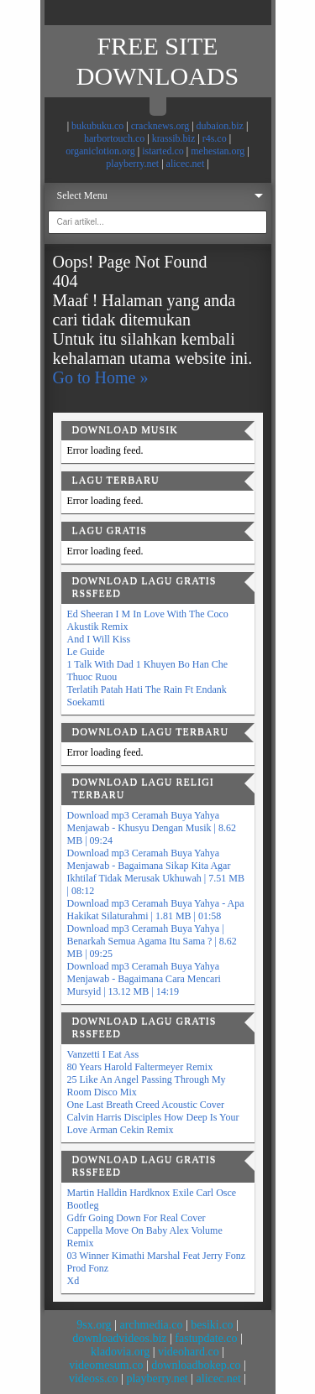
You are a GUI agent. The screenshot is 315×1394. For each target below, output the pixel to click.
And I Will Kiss (99, 639)
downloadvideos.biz (119, 1338)
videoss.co (93, 1378)
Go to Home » (101, 377)
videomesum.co (106, 1365)
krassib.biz (174, 138)
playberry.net (132, 163)
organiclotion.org (100, 151)
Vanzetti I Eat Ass (103, 1054)
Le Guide (86, 652)
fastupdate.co (206, 1338)
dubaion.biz (220, 126)
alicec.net (185, 163)
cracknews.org (160, 126)
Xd (73, 1281)
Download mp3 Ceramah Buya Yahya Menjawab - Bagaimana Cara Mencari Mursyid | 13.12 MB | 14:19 (144, 978)
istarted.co (163, 151)
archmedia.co (150, 1325)
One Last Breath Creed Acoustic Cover (146, 1105)
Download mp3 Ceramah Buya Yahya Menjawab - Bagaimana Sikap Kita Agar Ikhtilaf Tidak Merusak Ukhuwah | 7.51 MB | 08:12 (155, 872)
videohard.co (188, 1351)
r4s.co (214, 138)
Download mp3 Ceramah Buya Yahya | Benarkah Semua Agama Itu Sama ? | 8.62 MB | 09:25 (152, 941)
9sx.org (93, 1325)
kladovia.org (120, 1351)
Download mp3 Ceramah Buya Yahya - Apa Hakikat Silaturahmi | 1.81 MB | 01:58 (155, 909)
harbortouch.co (114, 138)
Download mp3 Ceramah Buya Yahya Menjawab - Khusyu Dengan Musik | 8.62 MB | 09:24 (151, 827)
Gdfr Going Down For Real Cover (136, 1218)
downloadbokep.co (195, 1365)
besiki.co (212, 1325)
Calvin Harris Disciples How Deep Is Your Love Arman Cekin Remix (153, 1123)
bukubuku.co (97, 126)
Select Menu (82, 195)
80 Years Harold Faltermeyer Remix (140, 1067)
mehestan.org (217, 151)
